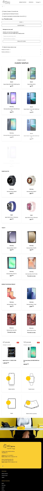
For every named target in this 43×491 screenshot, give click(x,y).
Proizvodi (31, 2)
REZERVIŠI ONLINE (21, 25)
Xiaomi (3, 487)
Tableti (3, 477)
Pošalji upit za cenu (21, 41)
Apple (3, 483)
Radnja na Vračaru (6, 49)
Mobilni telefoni (5, 473)
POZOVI (21, 22)
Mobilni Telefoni (23, 2)
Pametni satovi (5, 475)
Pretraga (38, 2)
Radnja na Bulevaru (6, 52)
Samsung (3, 485)
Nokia (3, 489)
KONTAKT (21, 428)
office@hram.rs (5, 452)
